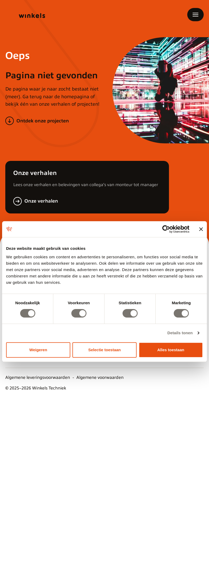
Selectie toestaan (104, 350)
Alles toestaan (170, 350)
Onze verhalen (41, 201)
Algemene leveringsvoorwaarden (37, 377)
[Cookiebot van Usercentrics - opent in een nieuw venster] (166, 229)
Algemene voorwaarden (100, 377)
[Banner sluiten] (201, 229)
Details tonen (180, 333)
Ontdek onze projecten (42, 120)
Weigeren (38, 350)
